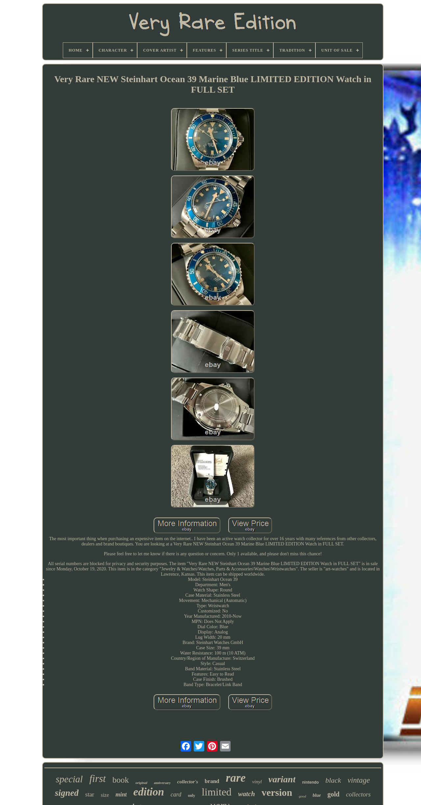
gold (333, 794)
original (141, 783)
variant (281, 779)
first (97, 778)
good (302, 796)
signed (67, 793)
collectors (358, 794)
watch (246, 794)
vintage (359, 780)
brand (212, 781)
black (333, 780)
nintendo (310, 782)
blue (317, 795)
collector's (187, 781)
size (105, 795)
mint (121, 794)
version (276, 792)
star (89, 794)
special (69, 779)
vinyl (257, 781)
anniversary (162, 783)
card (176, 794)
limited (217, 792)
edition (148, 792)
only (191, 795)
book (120, 779)
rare (236, 777)
